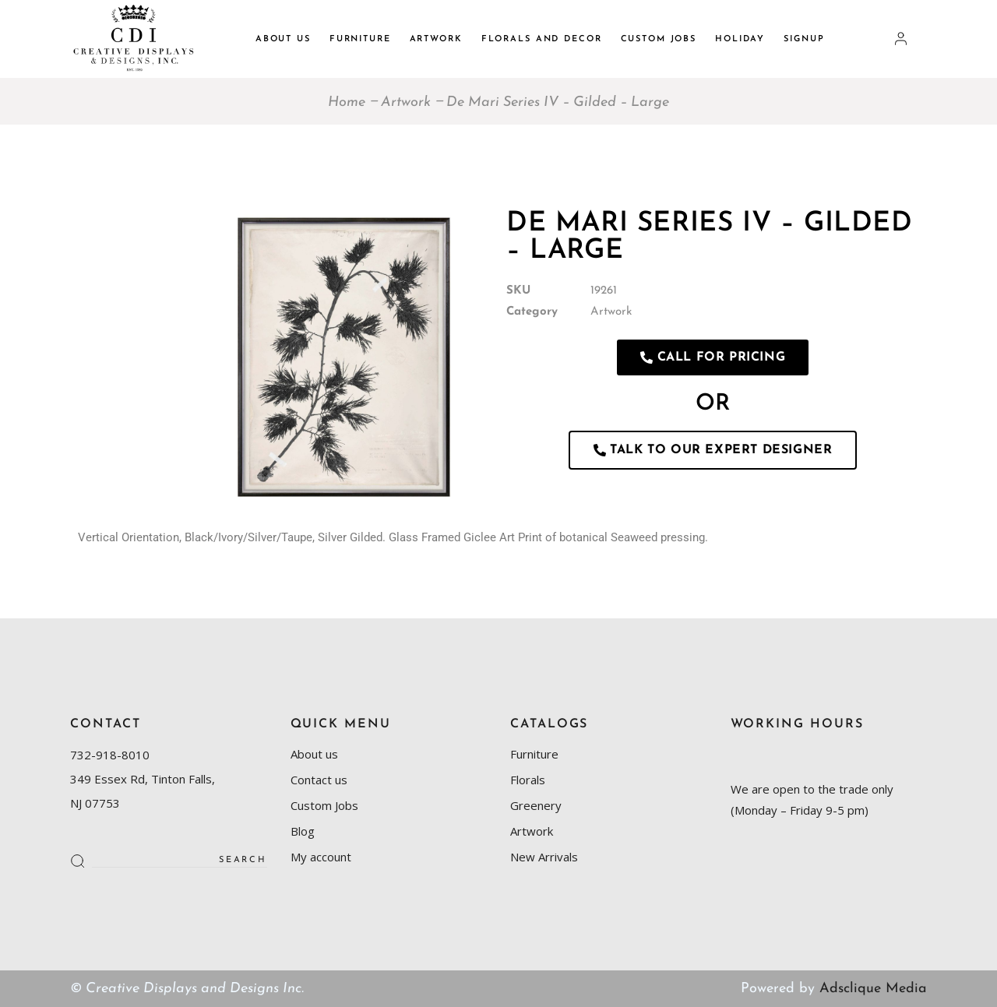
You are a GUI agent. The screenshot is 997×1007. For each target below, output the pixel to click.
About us (314, 754)
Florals (527, 779)
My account (321, 856)
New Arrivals (544, 856)
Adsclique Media (873, 988)
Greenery (536, 805)
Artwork (611, 312)
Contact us (319, 779)
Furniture (534, 754)
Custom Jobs (324, 805)
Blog (303, 831)
